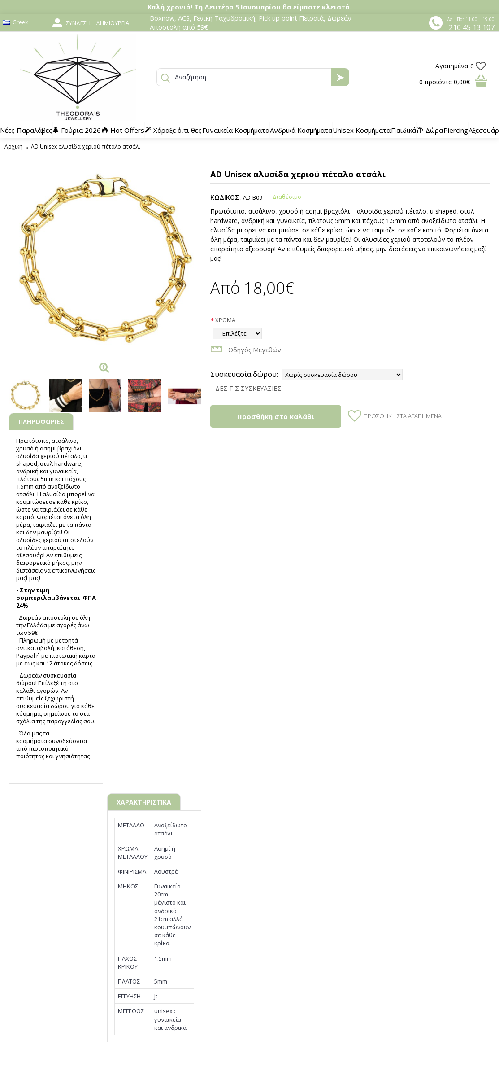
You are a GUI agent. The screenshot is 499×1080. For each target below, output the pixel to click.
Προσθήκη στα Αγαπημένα (403, 416)
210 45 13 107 (472, 27)
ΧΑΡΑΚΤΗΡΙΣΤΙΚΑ (144, 802)
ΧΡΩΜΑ (225, 320)
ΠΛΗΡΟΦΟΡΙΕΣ (41, 421)
